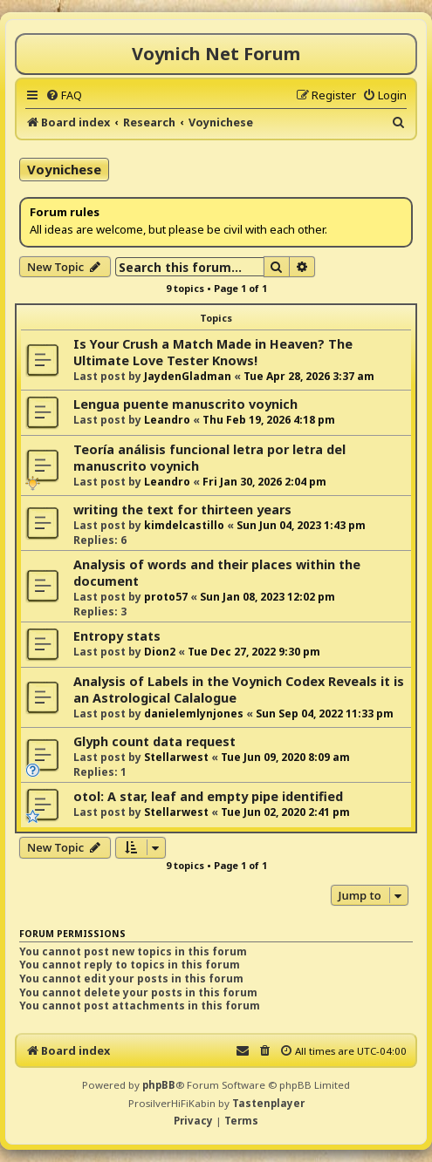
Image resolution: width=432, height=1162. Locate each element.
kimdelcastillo (184, 525)
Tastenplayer (268, 1103)
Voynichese (64, 169)
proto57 (166, 596)
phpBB (158, 1084)
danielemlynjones (193, 713)
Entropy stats (117, 636)
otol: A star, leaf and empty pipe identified (208, 796)
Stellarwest (176, 757)
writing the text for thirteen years (182, 509)
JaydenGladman (187, 376)
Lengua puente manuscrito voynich (185, 404)
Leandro (167, 419)
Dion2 (159, 651)
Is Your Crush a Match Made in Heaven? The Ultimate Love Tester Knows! (213, 352)
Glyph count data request (154, 741)
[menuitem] (63, 95)
